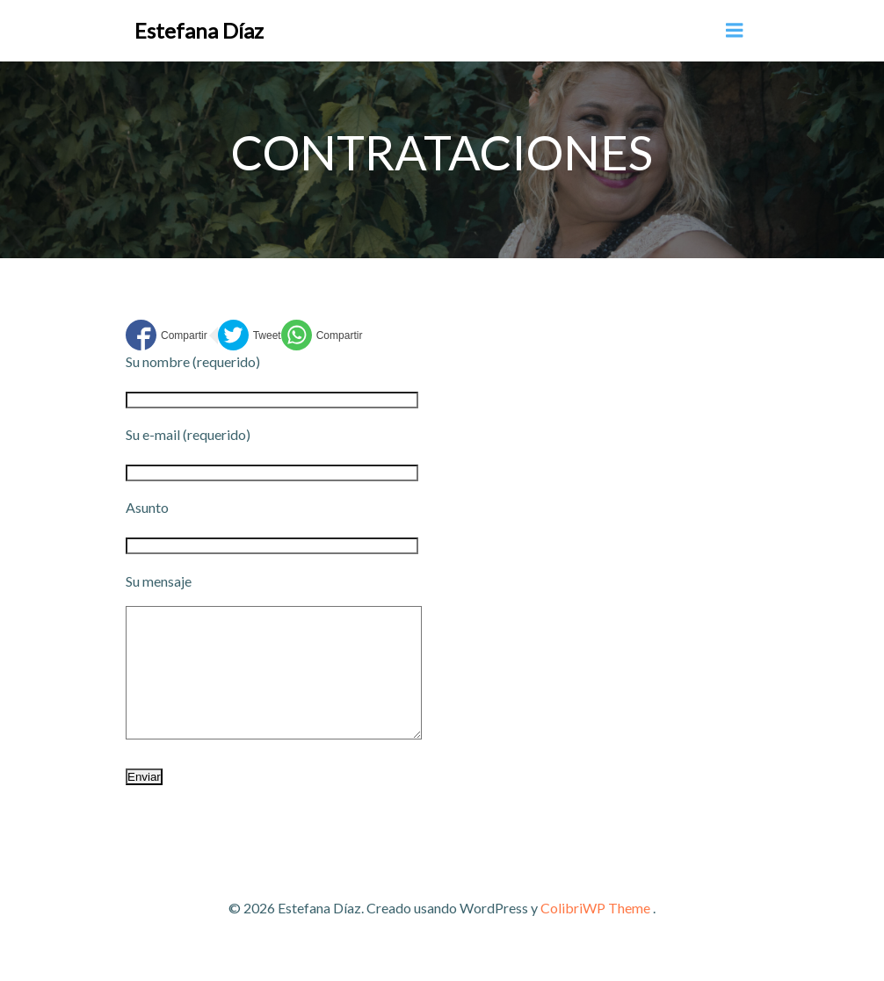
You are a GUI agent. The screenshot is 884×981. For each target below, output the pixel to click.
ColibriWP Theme (595, 934)
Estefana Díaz (199, 30)
